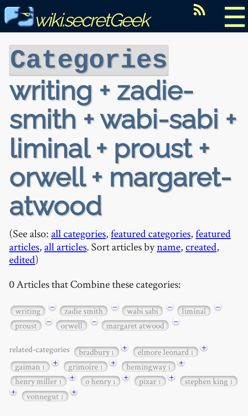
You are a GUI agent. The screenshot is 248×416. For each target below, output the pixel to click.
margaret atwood (135, 324)
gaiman (30, 365)
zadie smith (83, 310)
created (201, 246)
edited (22, 258)
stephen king (209, 380)
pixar (150, 380)
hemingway (148, 365)
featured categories (151, 232)
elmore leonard (166, 351)
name (169, 246)
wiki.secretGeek (77, 20)
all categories (78, 232)
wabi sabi (142, 310)
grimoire (85, 365)
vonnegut (45, 395)
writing (28, 310)
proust (26, 324)
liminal (194, 310)
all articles (65, 246)
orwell (72, 324)
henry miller (38, 380)
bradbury (96, 351)
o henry (100, 380)
